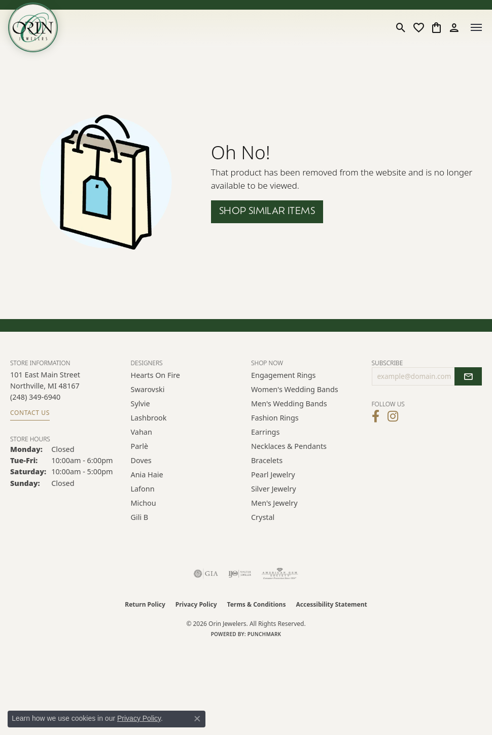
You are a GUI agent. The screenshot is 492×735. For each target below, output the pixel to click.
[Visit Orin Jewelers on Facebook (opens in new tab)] (375, 416)
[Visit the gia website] (206, 573)
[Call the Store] (35, 397)
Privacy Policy (196, 604)
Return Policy (145, 604)
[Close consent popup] (197, 719)
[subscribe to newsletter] (468, 376)
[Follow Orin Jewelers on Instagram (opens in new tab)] (393, 416)
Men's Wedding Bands (289, 403)
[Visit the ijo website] (239, 573)
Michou (143, 503)
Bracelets (267, 460)
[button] (401, 27)
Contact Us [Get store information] (30, 412)
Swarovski (148, 389)
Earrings (265, 432)
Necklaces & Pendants (289, 446)
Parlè (140, 446)
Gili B (140, 517)
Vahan (141, 432)
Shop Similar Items (267, 212)
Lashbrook (149, 418)
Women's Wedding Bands (294, 389)
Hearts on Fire (155, 375)
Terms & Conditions (256, 604)
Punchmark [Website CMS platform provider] (265, 634)
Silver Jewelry (273, 489)
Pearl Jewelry (273, 474)
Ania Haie (147, 474)
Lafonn (143, 489)
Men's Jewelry (274, 503)
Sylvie (140, 403)
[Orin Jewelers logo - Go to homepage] (33, 27)
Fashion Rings (275, 418)
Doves (141, 460)
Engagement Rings (283, 375)
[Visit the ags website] (280, 573)
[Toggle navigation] (476, 27)
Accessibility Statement (331, 604)
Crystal (262, 517)
